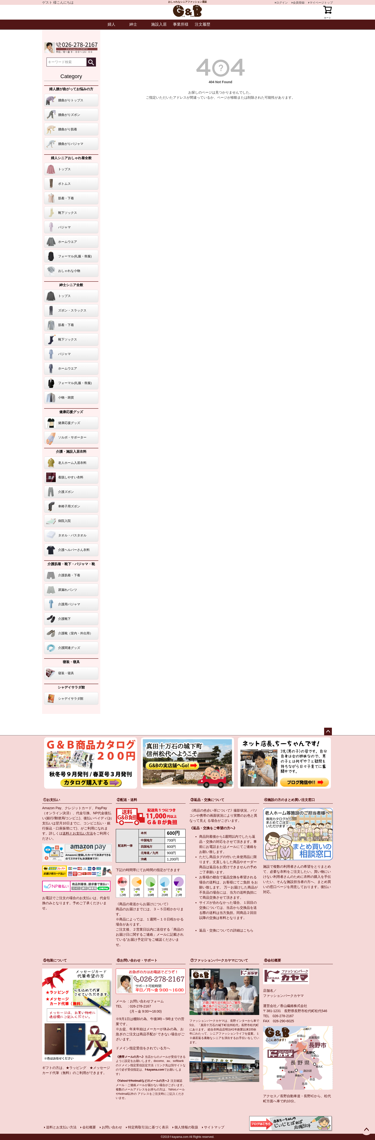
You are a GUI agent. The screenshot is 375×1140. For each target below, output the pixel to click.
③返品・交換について (207, 800)
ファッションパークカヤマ (283, 996)
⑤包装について (55, 960)
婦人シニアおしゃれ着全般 (71, 158)
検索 (91, 62)
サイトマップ (214, 1127)
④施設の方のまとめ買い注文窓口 (289, 800)
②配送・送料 (127, 800)
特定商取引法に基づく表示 (148, 1127)
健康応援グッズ (71, 412)
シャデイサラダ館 (71, 687)
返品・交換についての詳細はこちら (226, 930)
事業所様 (180, 24)
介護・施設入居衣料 (71, 451)
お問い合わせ (112, 1127)
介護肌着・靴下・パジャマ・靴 (71, 564)
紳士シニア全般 (71, 285)
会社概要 (89, 1127)
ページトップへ (328, 731)
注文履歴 (202, 24)
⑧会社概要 (272, 960)
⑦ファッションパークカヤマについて (219, 960)
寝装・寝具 (71, 662)
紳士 (133, 24)
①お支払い (51, 800)
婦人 (111, 24)
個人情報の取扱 (186, 1127)
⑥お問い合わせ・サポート (137, 960)
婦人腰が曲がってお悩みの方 (71, 89)
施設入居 (159, 24)
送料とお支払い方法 (77, 833)
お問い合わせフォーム (147, 1001)
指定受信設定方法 (142, 1065)
